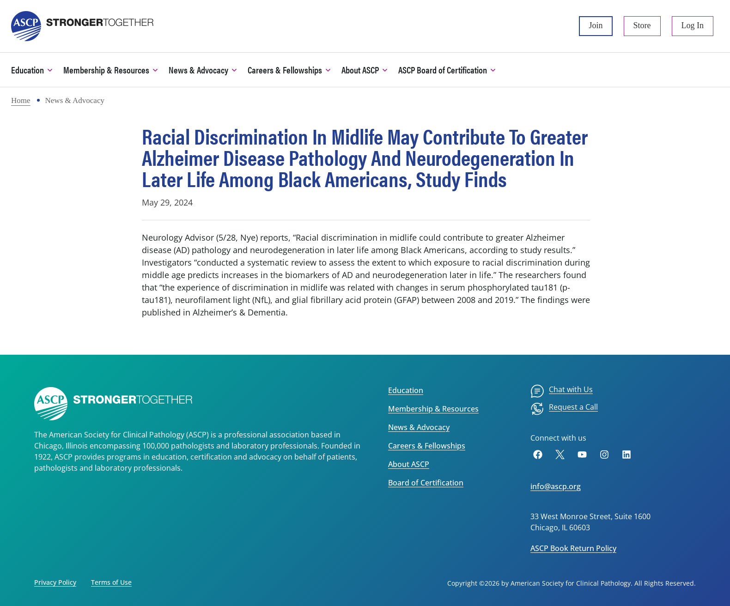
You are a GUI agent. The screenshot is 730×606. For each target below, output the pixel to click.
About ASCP (408, 464)
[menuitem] (561, 391)
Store (642, 25)
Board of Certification (425, 483)
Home (20, 100)
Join (595, 25)
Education (405, 390)
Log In (692, 25)
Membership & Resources (433, 409)
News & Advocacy (419, 427)
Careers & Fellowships (426, 446)
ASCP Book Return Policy (573, 548)
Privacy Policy (55, 582)
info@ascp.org (555, 486)
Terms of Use (111, 582)
